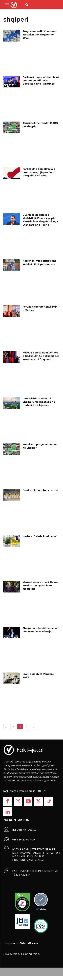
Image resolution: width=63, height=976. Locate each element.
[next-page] (34, 726)
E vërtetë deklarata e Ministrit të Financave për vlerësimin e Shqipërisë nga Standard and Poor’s (40, 219)
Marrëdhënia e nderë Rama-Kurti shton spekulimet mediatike (40, 585)
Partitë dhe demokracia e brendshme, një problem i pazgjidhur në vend (39, 172)
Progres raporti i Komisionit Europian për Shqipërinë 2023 (40, 34)
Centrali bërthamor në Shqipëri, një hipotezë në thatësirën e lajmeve (39, 402)
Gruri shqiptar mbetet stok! (40, 490)
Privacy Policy (11, 953)
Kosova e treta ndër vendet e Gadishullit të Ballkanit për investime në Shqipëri (41, 356)
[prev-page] (6, 726)
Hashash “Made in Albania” (40, 536)
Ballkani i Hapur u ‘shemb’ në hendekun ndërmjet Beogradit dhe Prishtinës (41, 80)
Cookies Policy (31, 953)
